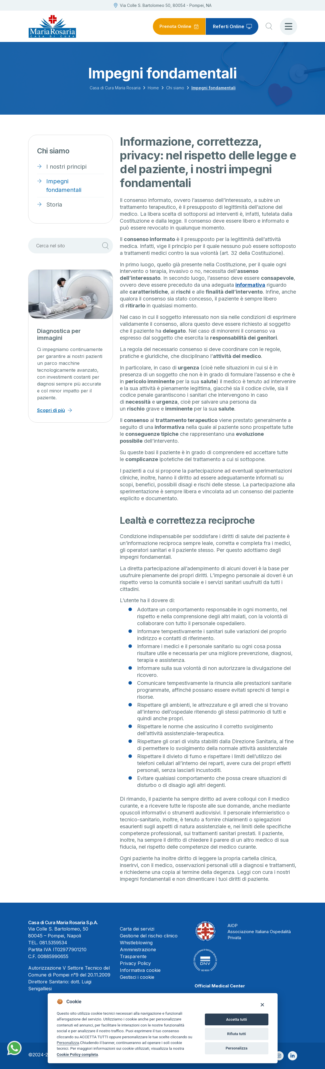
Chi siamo (175, 87)
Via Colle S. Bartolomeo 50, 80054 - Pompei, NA (162, 5)
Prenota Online (174, 26)
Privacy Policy (135, 963)
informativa (250, 285)
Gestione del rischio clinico (149, 936)
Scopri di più (51, 410)
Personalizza (68, 1042)
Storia (54, 204)
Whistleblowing (136, 942)
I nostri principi (66, 166)
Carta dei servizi (137, 929)
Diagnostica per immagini (59, 334)
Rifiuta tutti (236, 1034)
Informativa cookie (140, 970)
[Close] (262, 1004)
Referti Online (228, 26)
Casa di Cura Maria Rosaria (115, 87)
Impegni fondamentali (63, 185)
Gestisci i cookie (137, 977)
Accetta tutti (236, 1019)
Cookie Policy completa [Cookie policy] (77, 1054)
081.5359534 (53, 942)
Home (153, 87)
